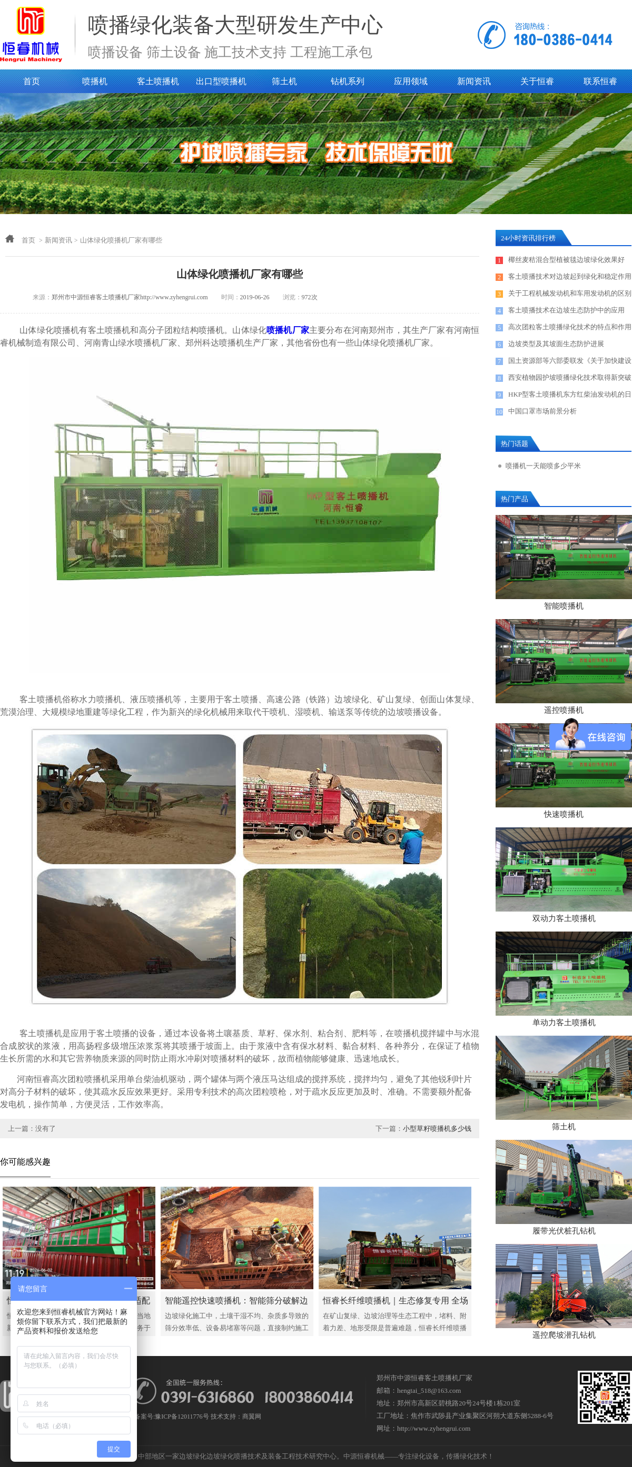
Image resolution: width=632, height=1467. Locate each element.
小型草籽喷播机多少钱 (437, 1128)
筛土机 (284, 81)
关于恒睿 (537, 81)
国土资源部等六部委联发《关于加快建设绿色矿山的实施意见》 (569, 363)
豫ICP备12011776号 (182, 1416)
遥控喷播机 (564, 710)
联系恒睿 (600, 81)
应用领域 (411, 81)
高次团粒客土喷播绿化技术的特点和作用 (569, 327)
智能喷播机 (564, 606)
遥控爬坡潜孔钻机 (564, 1335)
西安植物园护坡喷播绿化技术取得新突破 (569, 377)
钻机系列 (347, 81)
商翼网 (251, 1416)
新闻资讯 (474, 81)
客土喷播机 (158, 81)
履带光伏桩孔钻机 (564, 1231)
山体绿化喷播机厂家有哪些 (121, 240)
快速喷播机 (564, 814)
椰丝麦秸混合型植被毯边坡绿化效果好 (566, 260)
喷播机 (94, 81)
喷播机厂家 (287, 330)
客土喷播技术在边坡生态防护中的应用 (566, 310)
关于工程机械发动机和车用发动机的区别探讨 (569, 295)
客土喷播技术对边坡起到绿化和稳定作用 (569, 276)
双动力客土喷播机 (564, 918)
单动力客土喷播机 (564, 1022)
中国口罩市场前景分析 (542, 411)
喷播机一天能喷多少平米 (543, 466)
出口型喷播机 (221, 81)
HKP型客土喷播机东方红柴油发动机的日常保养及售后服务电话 (569, 396)
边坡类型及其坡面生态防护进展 (556, 344)
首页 (31, 81)
